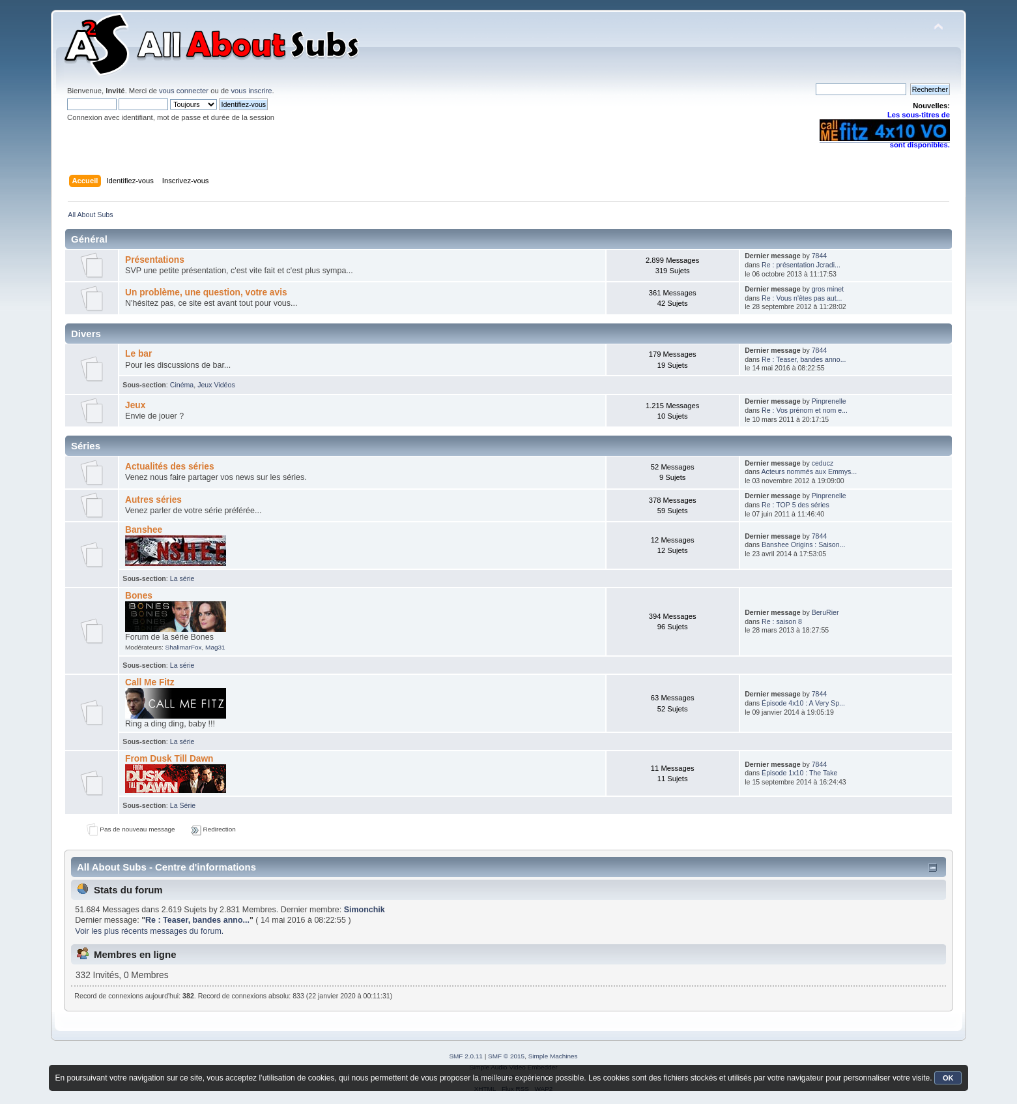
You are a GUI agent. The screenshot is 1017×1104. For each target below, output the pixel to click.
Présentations (154, 260)
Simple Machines (553, 1056)
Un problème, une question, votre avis (206, 292)
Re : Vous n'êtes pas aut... (802, 298)
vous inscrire (251, 91)
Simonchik (364, 909)
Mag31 (215, 647)
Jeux (135, 405)
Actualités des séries (169, 466)
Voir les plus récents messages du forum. (149, 931)
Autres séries (153, 500)
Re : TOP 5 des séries (795, 505)
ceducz (823, 463)
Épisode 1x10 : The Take (799, 773)
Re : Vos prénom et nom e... (805, 410)
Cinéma (182, 385)
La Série (182, 805)
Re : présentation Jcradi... (801, 265)
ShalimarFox (183, 647)
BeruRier (825, 612)
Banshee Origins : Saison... (803, 544)
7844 (819, 256)
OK (948, 1078)
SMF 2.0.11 (466, 1056)
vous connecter (183, 91)
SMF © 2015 (506, 1056)
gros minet (828, 289)
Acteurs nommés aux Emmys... (809, 471)
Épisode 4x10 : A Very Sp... (803, 703)
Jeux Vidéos (216, 385)
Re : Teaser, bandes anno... (804, 359)
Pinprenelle (829, 401)
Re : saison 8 (782, 621)
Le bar (138, 354)
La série (182, 578)
